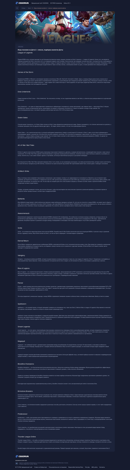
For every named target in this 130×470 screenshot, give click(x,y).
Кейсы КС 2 (67, 3)
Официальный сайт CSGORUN (39, 3)
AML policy (94, 467)
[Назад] (17, 8)
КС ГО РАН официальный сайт (23, 467)
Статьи (23, 8)
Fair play (87, 467)
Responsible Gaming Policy (75, 467)
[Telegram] (113, 3)
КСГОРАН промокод (56, 3)
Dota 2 (29, 8)
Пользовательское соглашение (57, 467)
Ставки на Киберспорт (40, 467)
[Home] (22, 3)
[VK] (107, 3)
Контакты (102, 467)
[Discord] (110, 3)
